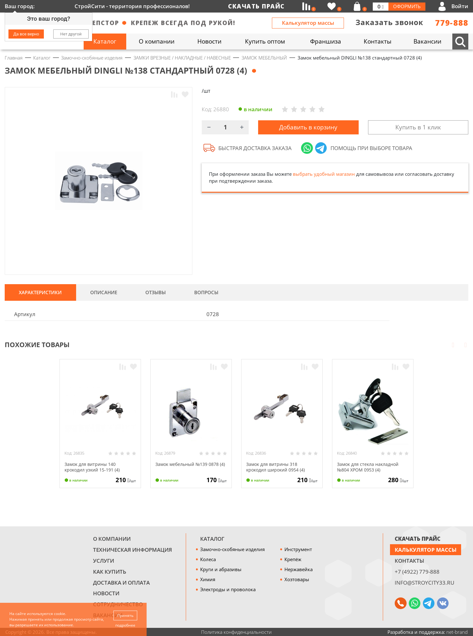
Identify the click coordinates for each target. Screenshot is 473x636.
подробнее (126, 625)
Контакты (409, 560)
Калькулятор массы (308, 22)
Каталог (212, 538)
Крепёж (292, 559)
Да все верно (26, 34)
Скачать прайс (256, 6)
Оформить (407, 6)
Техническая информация (132, 549)
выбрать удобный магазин (324, 175)
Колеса (208, 559)
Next (465, 345)
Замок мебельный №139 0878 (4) (190, 467)
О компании (112, 538)
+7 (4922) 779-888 (417, 571)
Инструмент (298, 549)
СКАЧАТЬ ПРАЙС (417, 538)
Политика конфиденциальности (236, 632)
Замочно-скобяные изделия (232, 549)
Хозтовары (296, 579)
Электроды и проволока (228, 589)
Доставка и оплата (121, 582)
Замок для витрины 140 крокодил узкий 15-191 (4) (95, 467)
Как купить (109, 571)
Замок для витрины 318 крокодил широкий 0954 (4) (278, 467)
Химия (207, 579)
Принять (125, 615)
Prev (453, 345)
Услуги (103, 560)
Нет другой (70, 34)
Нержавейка (298, 569)
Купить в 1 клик (418, 128)
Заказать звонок (389, 22)
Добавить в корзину (308, 128)
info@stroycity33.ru (424, 582)
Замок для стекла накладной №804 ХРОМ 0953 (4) (370, 467)
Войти (459, 6)
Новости (106, 593)
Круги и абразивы (221, 569)
